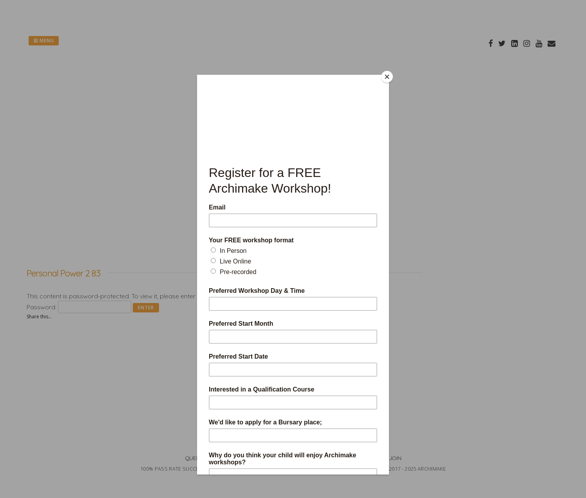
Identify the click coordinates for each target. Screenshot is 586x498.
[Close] (387, 77)
